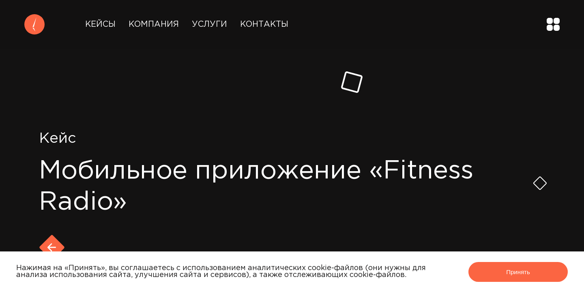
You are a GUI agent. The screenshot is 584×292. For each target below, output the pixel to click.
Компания (154, 24)
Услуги (209, 24)
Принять (518, 271)
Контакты (264, 24)
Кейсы (100, 24)
